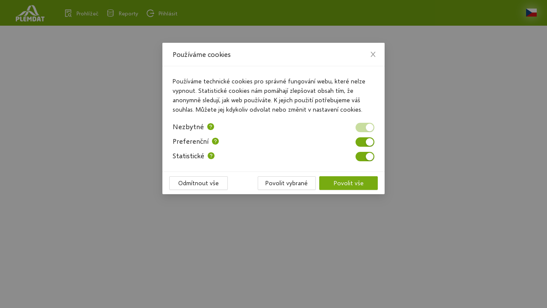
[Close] (373, 54)
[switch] (365, 127)
